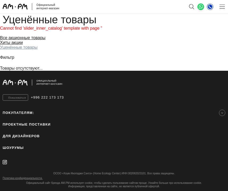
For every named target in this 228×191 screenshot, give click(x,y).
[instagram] (5, 162)
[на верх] (220, 82)
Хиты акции (11, 42)
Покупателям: (18, 113)
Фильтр (7, 57)
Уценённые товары (18, 47)
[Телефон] (210, 6)
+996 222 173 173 (47, 97)
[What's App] (200, 6)
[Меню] (222, 6)
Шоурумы (13, 148)
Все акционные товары (22, 37)
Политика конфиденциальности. (23, 178)
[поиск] (191, 6)
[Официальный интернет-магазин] (114, 82)
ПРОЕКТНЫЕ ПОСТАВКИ (27, 124)
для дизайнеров (21, 136)
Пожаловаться (17, 97)
